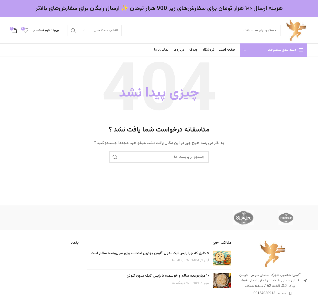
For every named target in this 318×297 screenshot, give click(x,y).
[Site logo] (296, 30)
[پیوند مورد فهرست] (273, 293)
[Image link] (272, 254)
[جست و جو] (174, 30)
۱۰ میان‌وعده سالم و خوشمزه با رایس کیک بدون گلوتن (167, 276)
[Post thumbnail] (222, 258)
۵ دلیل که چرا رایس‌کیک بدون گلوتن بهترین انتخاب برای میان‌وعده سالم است (150, 253)
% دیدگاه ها (180, 260)
